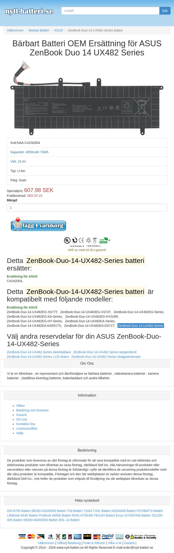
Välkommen (46, 543)
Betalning (74, 543)
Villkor (20, 406)
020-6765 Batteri (19, 511)
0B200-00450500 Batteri (40, 520)
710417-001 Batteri (97, 511)
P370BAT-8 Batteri (150, 511)
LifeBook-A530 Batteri (22, 515)
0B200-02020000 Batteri (48, 511)
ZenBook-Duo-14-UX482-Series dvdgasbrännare (106, 356)
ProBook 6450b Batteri (55, 515)
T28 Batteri (75, 511)
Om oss (21, 419)
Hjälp (19, 433)
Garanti (21, 415)
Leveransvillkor (26, 428)
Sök (165, 11)
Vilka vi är (115, 543)
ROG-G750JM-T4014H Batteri (93, 515)
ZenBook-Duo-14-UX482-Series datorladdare (39, 352)
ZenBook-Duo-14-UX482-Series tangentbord (104, 352)
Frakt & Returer (94, 543)
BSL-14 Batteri (69, 520)
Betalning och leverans (32, 410)
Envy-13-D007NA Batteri (133, 515)
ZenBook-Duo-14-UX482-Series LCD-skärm (38, 356)
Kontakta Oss (25, 424)
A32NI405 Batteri (123, 511)
